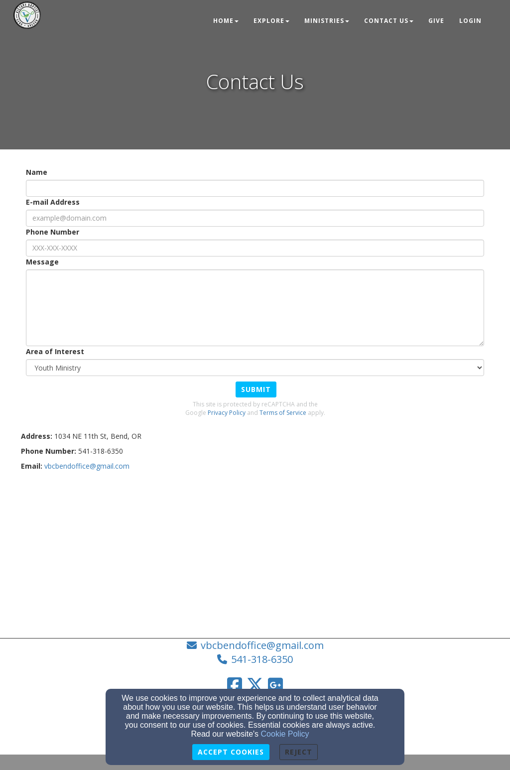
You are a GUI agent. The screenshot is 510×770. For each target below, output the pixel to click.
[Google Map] (255, 551)
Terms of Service (282, 412)
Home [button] (226, 20)
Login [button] (470, 20)
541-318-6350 (262, 659)
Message (42, 261)
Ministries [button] (326, 20)
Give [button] (436, 20)
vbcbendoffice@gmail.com (262, 645)
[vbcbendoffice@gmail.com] (86, 466)
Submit (256, 389)
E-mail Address (53, 202)
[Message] (255, 307)
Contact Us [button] (388, 20)
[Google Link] (275, 684)
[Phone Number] (255, 248)
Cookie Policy (285, 734)
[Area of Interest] (255, 367)
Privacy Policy (227, 412)
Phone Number (52, 232)
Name (36, 172)
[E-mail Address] (255, 218)
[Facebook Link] (234, 684)
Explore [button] (271, 20)
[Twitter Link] (255, 684)
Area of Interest (55, 351)
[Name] (255, 188)
